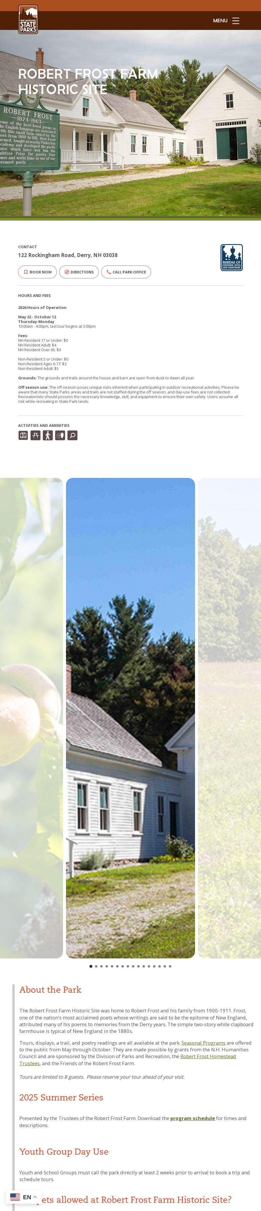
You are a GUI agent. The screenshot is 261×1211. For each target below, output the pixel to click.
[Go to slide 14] (159, 966)
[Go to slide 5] (112, 966)
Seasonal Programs (204, 1042)
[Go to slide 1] (90, 966)
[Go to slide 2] (96, 966)
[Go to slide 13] (154, 966)
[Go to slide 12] (149, 966)
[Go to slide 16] (170, 966)
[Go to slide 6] (117, 966)
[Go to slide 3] (101, 966)
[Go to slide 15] (165, 966)
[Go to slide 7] (122, 966)
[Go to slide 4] (107, 966)
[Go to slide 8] (128, 966)
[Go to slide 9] (133, 966)
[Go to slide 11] (144, 966)
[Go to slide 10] (138, 966)
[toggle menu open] (226, 20)
